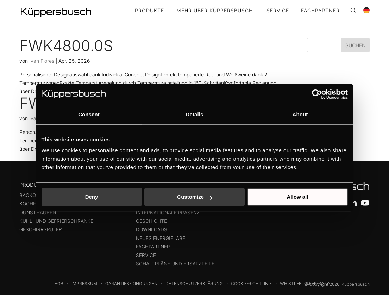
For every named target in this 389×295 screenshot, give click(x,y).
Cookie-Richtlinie (251, 283)
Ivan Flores (41, 61)
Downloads (151, 229)
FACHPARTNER (320, 10)
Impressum (84, 283)
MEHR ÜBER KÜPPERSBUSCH (214, 10)
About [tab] (300, 114)
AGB (59, 283)
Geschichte (151, 221)
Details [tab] (194, 114)
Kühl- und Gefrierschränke (56, 221)
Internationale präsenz (168, 212)
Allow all (297, 197)
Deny (91, 197)
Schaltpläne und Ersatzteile (175, 263)
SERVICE (277, 10)
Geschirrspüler (40, 229)
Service (146, 255)
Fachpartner (153, 247)
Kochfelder (35, 204)
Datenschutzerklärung (194, 283)
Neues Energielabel (162, 238)
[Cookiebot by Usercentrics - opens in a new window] (317, 94)
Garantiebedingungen (131, 283)
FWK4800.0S (66, 45)
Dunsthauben (37, 212)
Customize (194, 197)
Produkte (149, 10)
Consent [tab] (89, 114)
